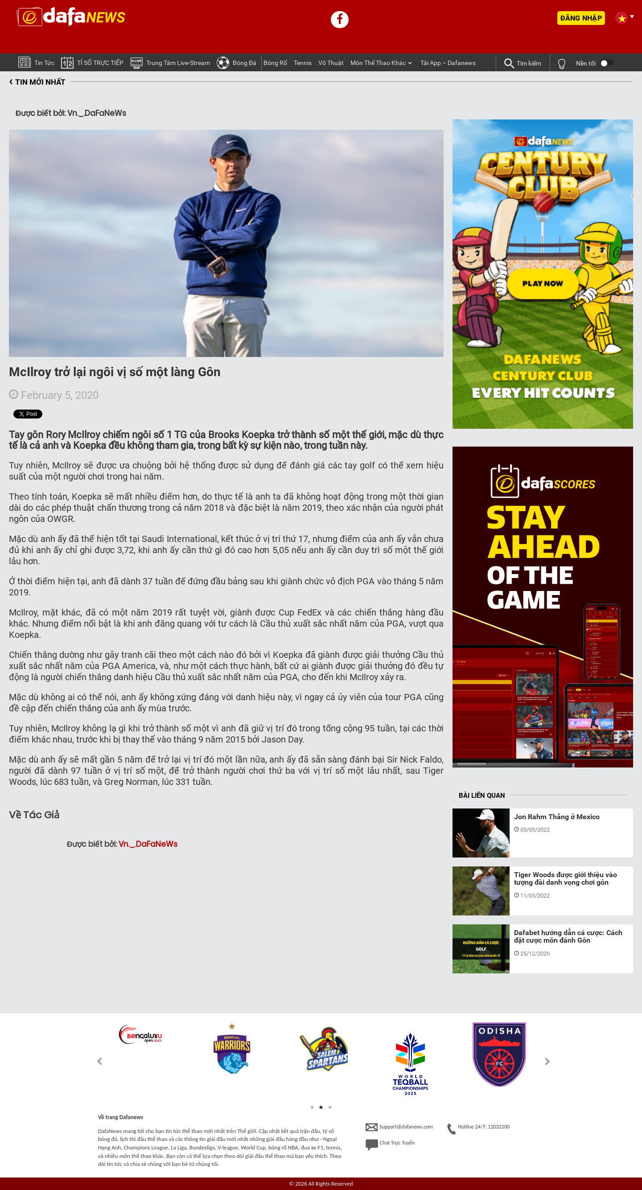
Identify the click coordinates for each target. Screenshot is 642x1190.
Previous (94, 1061)
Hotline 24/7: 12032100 (478, 1129)
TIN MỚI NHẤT (37, 82)
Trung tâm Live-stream (170, 62)
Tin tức (36, 62)
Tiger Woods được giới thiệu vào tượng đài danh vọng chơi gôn (565, 878)
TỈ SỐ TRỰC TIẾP (92, 62)
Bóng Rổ (275, 62)
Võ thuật (331, 62)
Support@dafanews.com (399, 1127)
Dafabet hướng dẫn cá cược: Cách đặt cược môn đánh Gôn (568, 936)
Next (547, 1061)
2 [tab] (321, 1107)
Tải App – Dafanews (448, 62)
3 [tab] (329, 1107)
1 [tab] (312, 1107)
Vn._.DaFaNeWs (148, 844)
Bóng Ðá (236, 62)
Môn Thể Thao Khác (378, 62)
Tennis (303, 62)
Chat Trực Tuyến (390, 1145)
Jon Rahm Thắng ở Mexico (557, 816)
